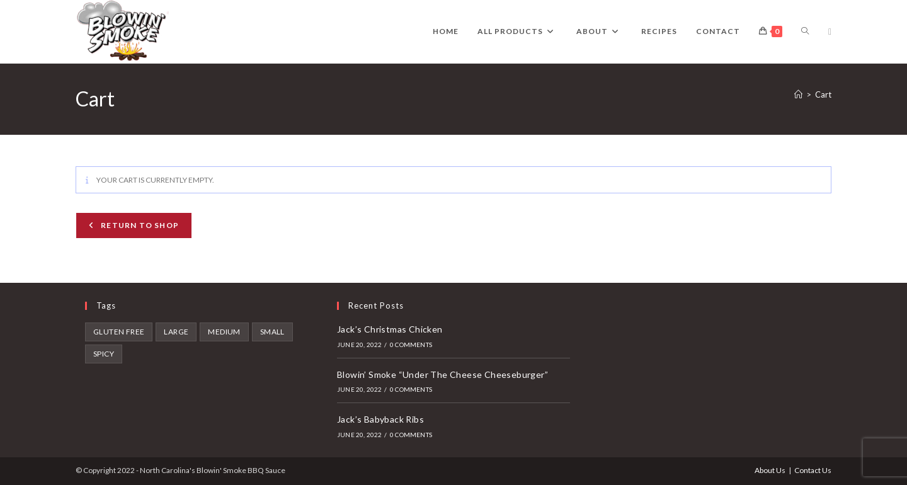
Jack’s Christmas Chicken (390, 329)
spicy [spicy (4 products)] (103, 353)
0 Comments (411, 344)
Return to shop (139, 225)
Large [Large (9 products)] (176, 331)
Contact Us (812, 470)
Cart (823, 94)
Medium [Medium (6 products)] (224, 331)
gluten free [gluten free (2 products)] (118, 331)
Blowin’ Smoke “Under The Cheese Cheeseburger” (442, 374)
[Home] (798, 94)
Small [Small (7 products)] (272, 331)
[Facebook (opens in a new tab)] (829, 32)
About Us (770, 470)
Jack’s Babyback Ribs (380, 419)
